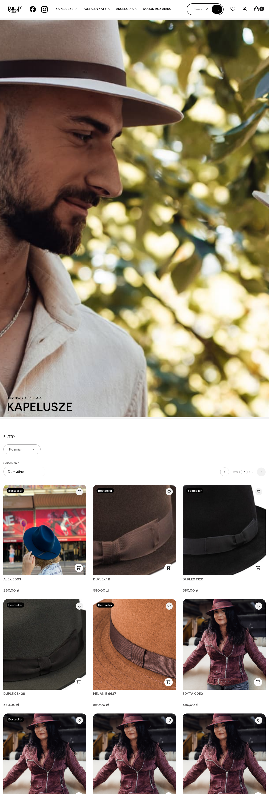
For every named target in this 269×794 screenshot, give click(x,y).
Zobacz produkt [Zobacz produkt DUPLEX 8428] (79, 682)
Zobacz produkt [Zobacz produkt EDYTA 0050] (258, 682)
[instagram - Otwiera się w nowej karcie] (44, 9)
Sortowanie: (11, 463)
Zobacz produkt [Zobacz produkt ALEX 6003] (79, 568)
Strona (236, 471)
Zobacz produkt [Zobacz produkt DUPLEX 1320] (258, 568)
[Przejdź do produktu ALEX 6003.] (44, 530)
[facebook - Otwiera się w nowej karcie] (33, 9)
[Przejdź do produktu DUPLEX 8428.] (44, 644)
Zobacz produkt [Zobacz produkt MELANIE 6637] (168, 682)
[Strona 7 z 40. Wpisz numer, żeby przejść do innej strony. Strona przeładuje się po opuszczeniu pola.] (244, 472)
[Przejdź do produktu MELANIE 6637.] (134, 644)
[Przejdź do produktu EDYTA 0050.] (224, 644)
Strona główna (15, 397)
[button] (217, 9)
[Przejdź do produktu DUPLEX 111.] (134, 530)
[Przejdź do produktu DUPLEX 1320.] (224, 530)
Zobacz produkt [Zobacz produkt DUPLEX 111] (168, 568)
